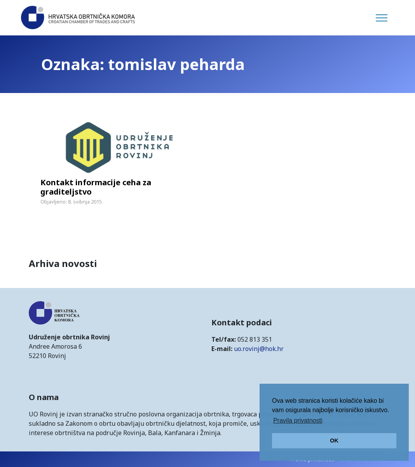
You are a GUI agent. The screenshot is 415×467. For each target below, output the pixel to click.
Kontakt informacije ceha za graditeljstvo (95, 187)
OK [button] (334, 440)
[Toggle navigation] (381, 17)
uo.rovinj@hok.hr (259, 348)
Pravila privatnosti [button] (297, 420)
